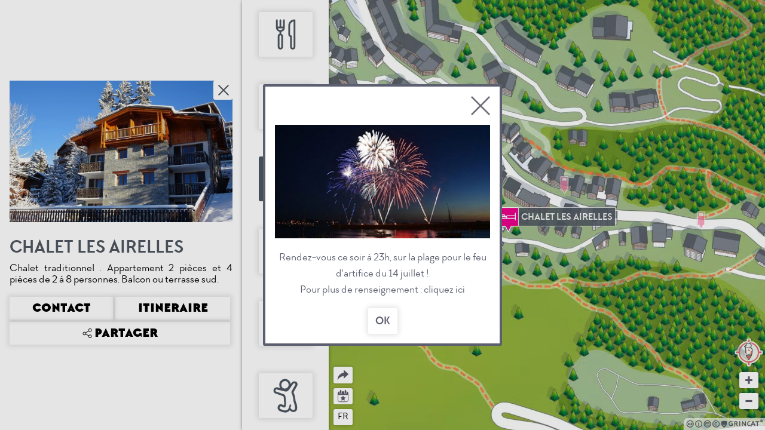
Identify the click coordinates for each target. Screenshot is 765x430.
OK (382, 321)
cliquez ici (444, 289)
